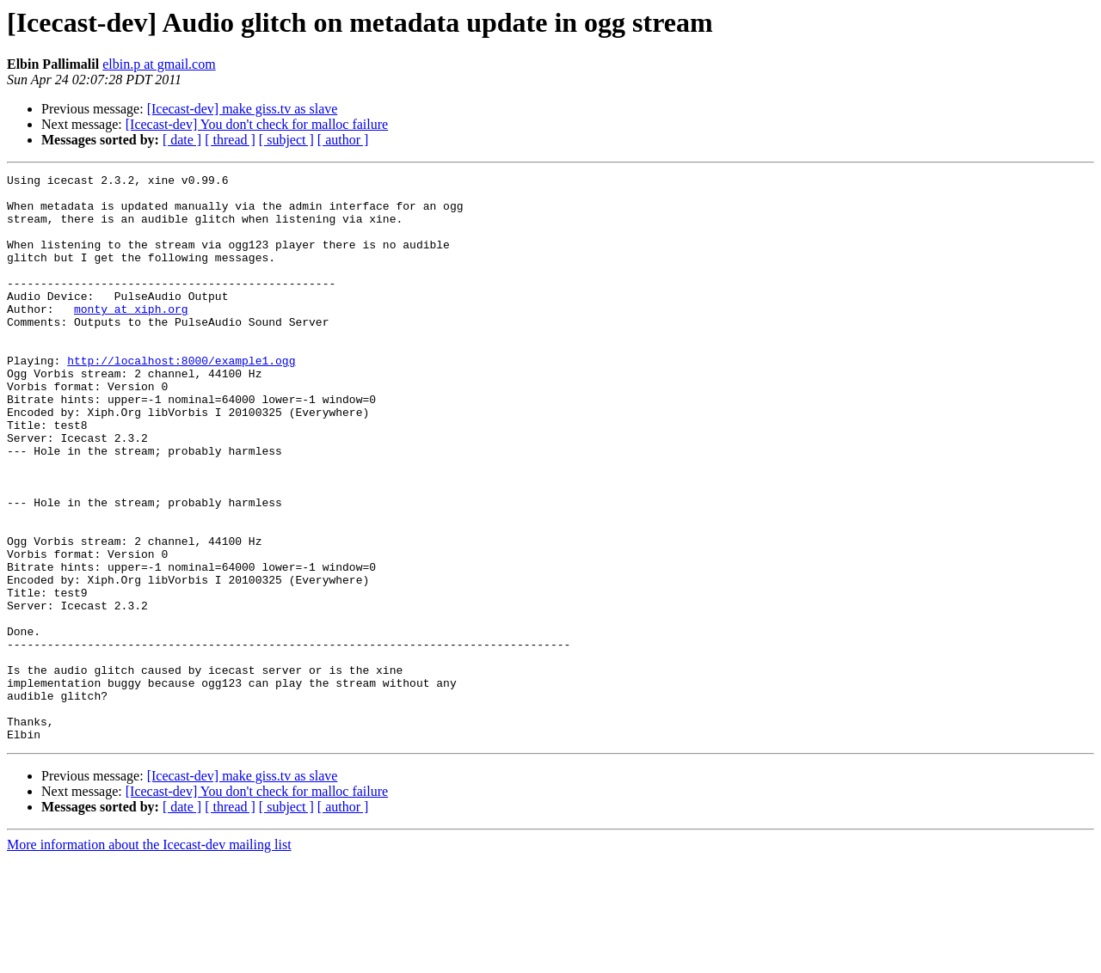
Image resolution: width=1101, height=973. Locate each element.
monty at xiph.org (131, 337)
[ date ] (182, 139)
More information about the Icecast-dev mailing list (149, 958)
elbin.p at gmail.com (159, 64)
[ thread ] (230, 139)
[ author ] (343, 139)
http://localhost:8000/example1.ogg (181, 399)
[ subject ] (286, 139)
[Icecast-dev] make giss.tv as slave (242, 108)
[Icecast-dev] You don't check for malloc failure (257, 124)
